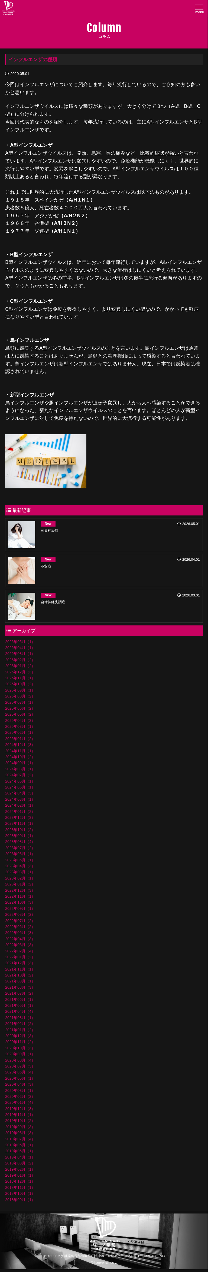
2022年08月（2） (20, 914)
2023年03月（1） (20, 872)
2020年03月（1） (20, 1090)
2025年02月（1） (20, 732)
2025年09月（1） (20, 690)
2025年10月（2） (20, 684)
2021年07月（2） (20, 993)
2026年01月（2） (20, 666)
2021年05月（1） (20, 1005)
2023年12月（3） (20, 817)
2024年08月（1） (20, 769)
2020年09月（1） (20, 1054)
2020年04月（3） (20, 1084)
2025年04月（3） (20, 720)
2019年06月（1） (20, 1145)
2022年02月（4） (20, 951)
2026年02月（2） (20, 660)
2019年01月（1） (20, 1175)
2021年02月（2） (20, 1023)
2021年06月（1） (20, 999)
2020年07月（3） (20, 1066)
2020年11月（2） (20, 1042)
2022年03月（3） (20, 945)
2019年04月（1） (20, 1157)
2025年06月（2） (20, 708)
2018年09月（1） (20, 1200)
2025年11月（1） (20, 678)
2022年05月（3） (20, 932)
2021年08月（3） (20, 987)
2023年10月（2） (20, 830)
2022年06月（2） (20, 926)
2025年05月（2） (20, 714)
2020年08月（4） (20, 1060)
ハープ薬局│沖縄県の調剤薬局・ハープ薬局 (8, 9)
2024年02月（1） (20, 805)
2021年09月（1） (20, 981)
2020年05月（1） (20, 1078)
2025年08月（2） (20, 696)
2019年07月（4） (20, 1139)
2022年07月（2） (20, 921)
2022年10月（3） (20, 902)
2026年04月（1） (20, 647)
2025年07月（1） (20, 702)
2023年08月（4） (20, 841)
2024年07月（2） (20, 775)
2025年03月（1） (20, 726)
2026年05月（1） (20, 642)
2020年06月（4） (20, 1072)
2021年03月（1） (20, 1017)
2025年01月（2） (20, 738)
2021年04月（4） (20, 1011)
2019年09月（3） (20, 1127)
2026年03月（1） (20, 653)
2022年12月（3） (20, 890)
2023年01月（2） (20, 884)
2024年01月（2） (20, 811)
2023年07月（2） (20, 848)
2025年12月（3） (20, 672)
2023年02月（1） (20, 878)
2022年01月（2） (20, 957)
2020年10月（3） (20, 1048)
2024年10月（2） (20, 757)
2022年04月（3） (20, 939)
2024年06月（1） (20, 781)
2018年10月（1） (20, 1193)
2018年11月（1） (20, 1187)
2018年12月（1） (20, 1181)
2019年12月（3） (20, 1108)
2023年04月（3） (20, 866)
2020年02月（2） (20, 1096)
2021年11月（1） (20, 969)
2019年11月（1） (20, 1114)
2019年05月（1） (20, 1151)
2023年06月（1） (20, 854)
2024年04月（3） (20, 793)
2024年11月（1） (20, 751)
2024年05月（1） (20, 787)
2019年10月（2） (20, 1120)
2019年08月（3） (20, 1133)
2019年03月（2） (20, 1163)
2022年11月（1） (20, 896)
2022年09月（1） (20, 908)
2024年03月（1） (20, 799)
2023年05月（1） (20, 860)
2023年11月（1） (20, 823)
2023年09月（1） (20, 835)
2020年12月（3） (20, 1036)
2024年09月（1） (20, 763)
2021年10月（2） (20, 975)
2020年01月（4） (20, 1102)
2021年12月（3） (20, 963)
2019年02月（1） (20, 1169)
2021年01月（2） (20, 1030)
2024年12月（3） (20, 744)
